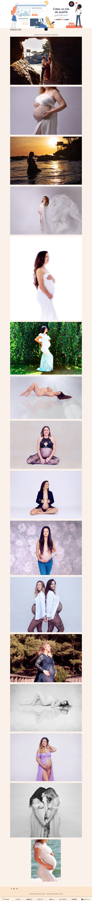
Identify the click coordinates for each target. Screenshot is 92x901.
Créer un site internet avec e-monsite (37, 893)
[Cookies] (2, 898)
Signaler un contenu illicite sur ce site (55, 893)
